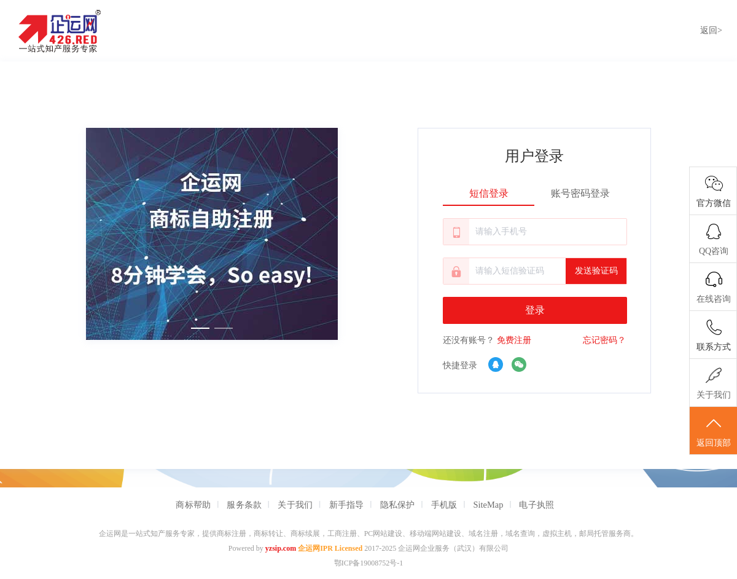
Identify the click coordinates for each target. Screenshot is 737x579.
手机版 (444, 505)
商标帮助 (193, 505)
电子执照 (536, 505)
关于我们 (295, 505)
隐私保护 (397, 505)
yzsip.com (280, 548)
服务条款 (244, 505)
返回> (711, 30)
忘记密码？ (604, 340)
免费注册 (514, 340)
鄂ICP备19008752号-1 (369, 563)
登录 (535, 310)
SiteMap (489, 505)
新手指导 (346, 505)
